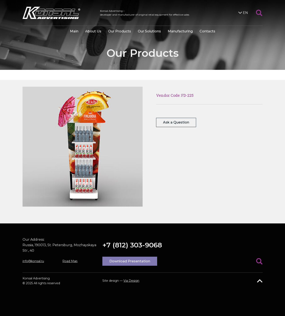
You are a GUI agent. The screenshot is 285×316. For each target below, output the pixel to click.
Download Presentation (129, 261)
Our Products (119, 31)
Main (74, 31)
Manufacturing (180, 31)
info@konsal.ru (33, 261)
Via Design (131, 281)
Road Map (70, 261)
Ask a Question (176, 122)
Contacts (207, 31)
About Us (93, 31)
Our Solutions (149, 31)
